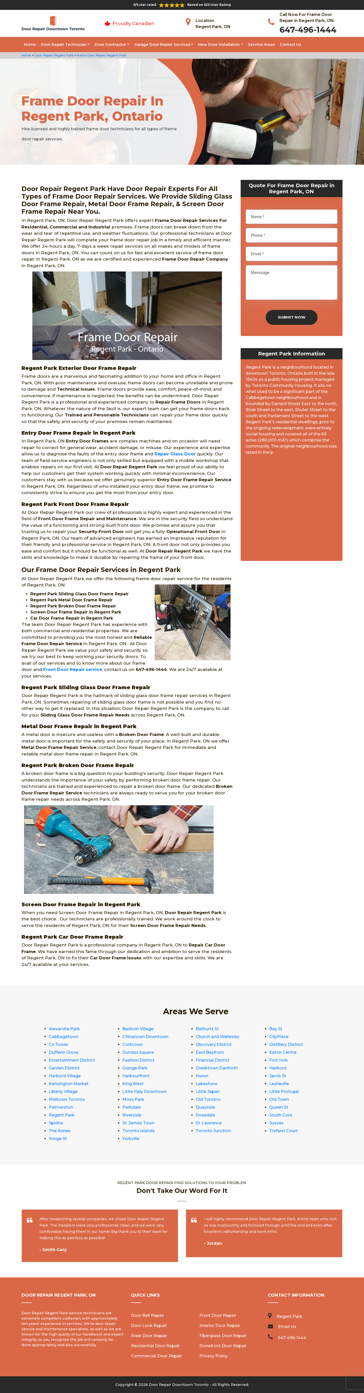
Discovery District (214, 1044)
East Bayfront (210, 1052)
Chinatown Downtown (145, 1036)
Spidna (56, 1123)
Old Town (279, 1099)
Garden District (64, 1068)
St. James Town (138, 1123)
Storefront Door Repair (222, 1345)
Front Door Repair (217, 1315)
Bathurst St (207, 1028)
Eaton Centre (283, 1052)
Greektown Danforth (217, 1068)
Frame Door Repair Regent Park (101, 55)
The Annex (60, 1130)
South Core (280, 1115)
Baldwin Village (137, 1028)
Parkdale (131, 1107)
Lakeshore (206, 1083)
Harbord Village (65, 1075)
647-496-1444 (308, 30)
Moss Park (133, 1099)
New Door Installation (219, 44)
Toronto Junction (213, 1130)
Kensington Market (68, 1083)
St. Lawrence (209, 1123)
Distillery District (286, 1044)
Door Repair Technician (64, 44)
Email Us (287, 1326)
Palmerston (61, 1107)
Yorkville (130, 1138)
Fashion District (138, 1060)
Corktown (132, 1044)
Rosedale (205, 1115)
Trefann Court (283, 1130)
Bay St (275, 1028)
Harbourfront (135, 1075)
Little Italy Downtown (144, 1091)
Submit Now (291, 317)
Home (30, 44)
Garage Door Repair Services (162, 44)
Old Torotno (208, 1099)
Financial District (213, 1060)
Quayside (205, 1107)
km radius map (291, 510)
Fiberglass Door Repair (222, 1335)
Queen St (278, 1107)
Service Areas (261, 44)
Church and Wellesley (217, 1036)
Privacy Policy (213, 1356)
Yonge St (58, 1138)
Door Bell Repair (147, 1315)
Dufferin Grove (63, 1052)
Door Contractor (110, 44)
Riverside (131, 1115)
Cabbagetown (63, 1036)
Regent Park (62, 1115)
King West (133, 1083)
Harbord (277, 1068)
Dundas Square (138, 1052)
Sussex (276, 1123)
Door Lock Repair (149, 1325)
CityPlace (278, 1036)
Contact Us (290, 44)
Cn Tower (58, 1044)
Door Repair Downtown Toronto (179, 1384)
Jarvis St (277, 1075)
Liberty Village (63, 1091)
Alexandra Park (64, 1028)
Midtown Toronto (67, 1099)
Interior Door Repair (219, 1325)
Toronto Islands (138, 1130)
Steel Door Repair (149, 1335)
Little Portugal (284, 1091)
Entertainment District (72, 1060)
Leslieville (279, 1083)
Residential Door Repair (155, 1345)
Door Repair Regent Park (53, 55)
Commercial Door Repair (156, 1356)
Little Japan (208, 1091)
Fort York (278, 1060)
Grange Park (135, 1068)
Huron (202, 1075)
